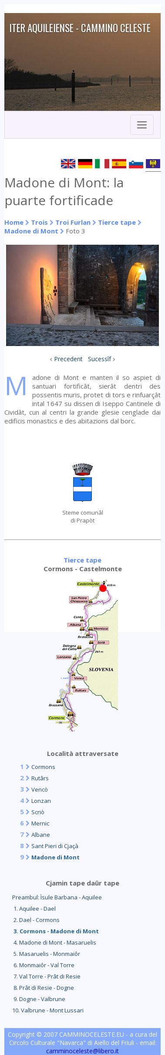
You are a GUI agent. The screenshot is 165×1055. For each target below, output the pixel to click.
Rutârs (40, 778)
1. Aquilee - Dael (34, 908)
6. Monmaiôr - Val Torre (43, 965)
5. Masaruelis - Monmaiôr (46, 954)
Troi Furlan (73, 222)
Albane (40, 835)
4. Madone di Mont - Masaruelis (54, 942)
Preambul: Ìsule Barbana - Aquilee (57, 897)
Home (14, 222)
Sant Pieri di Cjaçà (54, 846)
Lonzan (41, 801)
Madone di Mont (31, 230)
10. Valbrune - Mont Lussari (48, 1010)
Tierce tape (117, 222)
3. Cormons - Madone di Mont (55, 931)
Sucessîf (99, 359)
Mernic (40, 823)
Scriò (37, 812)
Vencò (39, 789)
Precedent (68, 359)
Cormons (43, 767)
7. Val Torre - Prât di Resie (46, 976)
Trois (39, 222)
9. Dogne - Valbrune (38, 999)
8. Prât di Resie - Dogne (43, 988)
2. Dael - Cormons (36, 920)
